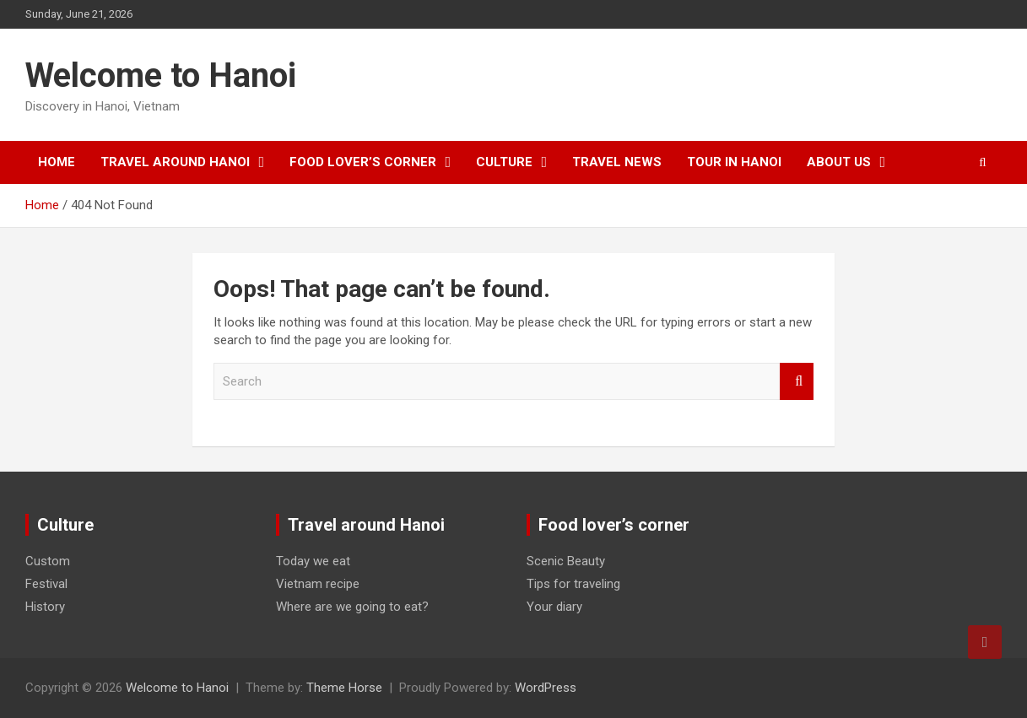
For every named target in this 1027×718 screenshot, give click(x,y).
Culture (504, 162)
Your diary (554, 606)
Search (796, 382)
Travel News (617, 162)
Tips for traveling (573, 583)
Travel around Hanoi (175, 162)
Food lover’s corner (362, 162)
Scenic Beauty (566, 561)
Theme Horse (344, 687)
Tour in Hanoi (734, 162)
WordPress (545, 687)
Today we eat (313, 561)
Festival (46, 583)
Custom (47, 561)
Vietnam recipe (317, 583)
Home (56, 162)
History (45, 606)
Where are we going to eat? (352, 606)
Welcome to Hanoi (160, 75)
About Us (839, 162)
